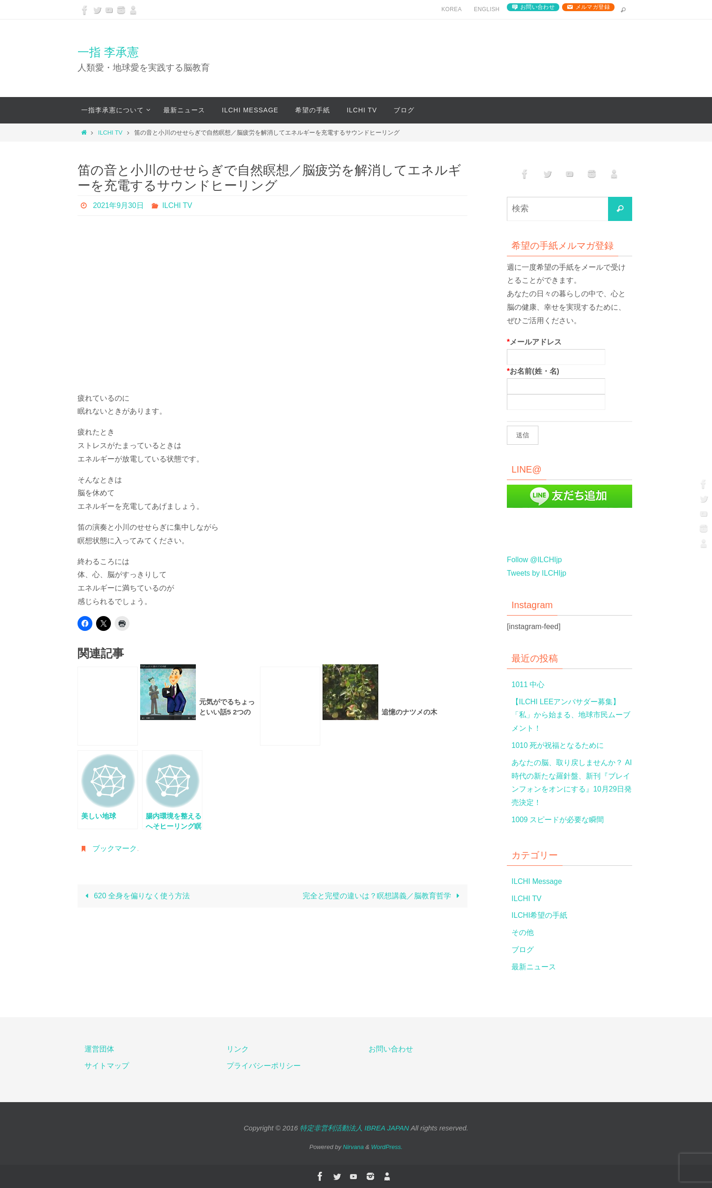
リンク (238, 1049)
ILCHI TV (110, 132)
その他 (522, 932)
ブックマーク (114, 848)
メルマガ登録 (593, 7)
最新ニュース (533, 967)
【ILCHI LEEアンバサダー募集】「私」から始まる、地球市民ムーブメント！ (570, 715)
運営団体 (99, 1049)
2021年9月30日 (118, 205)
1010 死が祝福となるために (557, 745)
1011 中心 (528, 684)
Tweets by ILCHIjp (537, 573)
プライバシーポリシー (264, 1066)
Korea (451, 9)
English (486, 9)
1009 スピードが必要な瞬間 (557, 820)
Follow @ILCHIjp (535, 560)
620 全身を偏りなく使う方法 (135, 896)
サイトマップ (106, 1066)
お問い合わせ (537, 7)
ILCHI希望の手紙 (539, 915)
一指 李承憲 (108, 51)
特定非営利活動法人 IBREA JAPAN (354, 1128)
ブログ (522, 950)
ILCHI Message (537, 881)
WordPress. (387, 1146)
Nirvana (353, 1146)
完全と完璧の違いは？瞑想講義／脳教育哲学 (383, 896)
